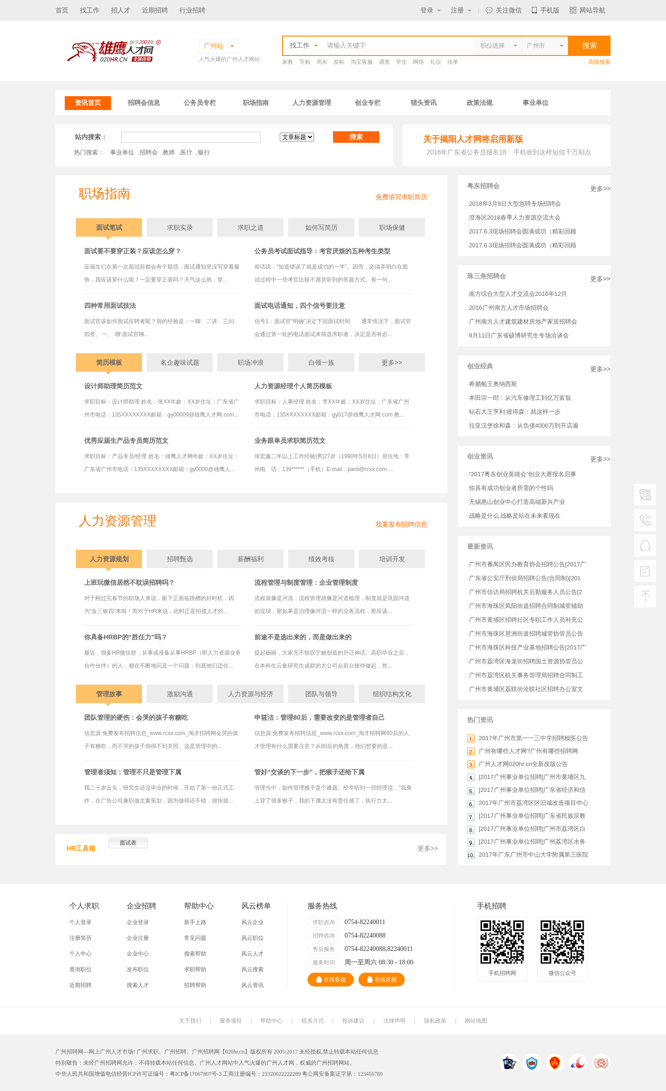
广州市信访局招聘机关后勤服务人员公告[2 (525, 591)
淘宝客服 (362, 62)
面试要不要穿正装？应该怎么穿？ (132, 251)
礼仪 (435, 62)
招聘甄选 (180, 559)
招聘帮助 (195, 985)
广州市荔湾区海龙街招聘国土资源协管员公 (526, 661)
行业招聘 (192, 10)
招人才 (120, 10)
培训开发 (392, 559)
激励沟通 (180, 694)
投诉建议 (353, 1020)
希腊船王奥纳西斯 (493, 383)
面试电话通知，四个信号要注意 (299, 305)
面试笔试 (109, 227)
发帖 (339, 62)
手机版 (546, 10)
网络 (418, 62)
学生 (401, 62)
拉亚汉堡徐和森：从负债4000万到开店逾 (524, 425)
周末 (321, 62)
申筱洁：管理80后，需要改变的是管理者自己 (319, 717)
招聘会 (149, 152)
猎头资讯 (424, 102)
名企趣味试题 (179, 362)
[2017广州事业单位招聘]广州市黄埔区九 (532, 776)
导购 (304, 62)
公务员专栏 (200, 102)
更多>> (392, 362)
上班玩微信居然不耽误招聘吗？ (129, 582)
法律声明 (394, 1020)
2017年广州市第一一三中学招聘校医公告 (533, 738)
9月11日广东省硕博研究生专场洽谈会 (519, 335)
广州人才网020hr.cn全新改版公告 (523, 763)
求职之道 (251, 227)
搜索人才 (138, 985)
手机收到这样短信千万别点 (552, 152)
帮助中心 (271, 1020)
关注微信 (504, 10)
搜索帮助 (195, 953)
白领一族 (321, 362)
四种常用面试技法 (110, 305)
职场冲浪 (251, 362)
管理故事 (109, 694)
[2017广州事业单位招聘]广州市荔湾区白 (532, 828)
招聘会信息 (144, 102)
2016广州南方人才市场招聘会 (509, 307)
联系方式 (313, 1020)
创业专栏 (368, 102)
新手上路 (195, 922)
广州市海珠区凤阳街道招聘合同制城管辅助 (526, 605)
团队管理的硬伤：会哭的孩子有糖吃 (136, 717)
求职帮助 (195, 969)
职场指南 (256, 102)
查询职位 (80, 969)
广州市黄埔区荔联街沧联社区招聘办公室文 (526, 689)
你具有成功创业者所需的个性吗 (511, 487)
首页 (62, 10)
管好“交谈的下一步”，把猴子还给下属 (309, 772)
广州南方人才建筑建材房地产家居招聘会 (523, 321)
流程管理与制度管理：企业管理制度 (306, 582)
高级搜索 (599, 62)
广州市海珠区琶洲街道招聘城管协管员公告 (526, 633)
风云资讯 (252, 985)
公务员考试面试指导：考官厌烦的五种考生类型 (322, 251)
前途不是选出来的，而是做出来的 (303, 637)
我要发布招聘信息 (401, 524)
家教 (287, 62)
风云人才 (252, 953)
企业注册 (138, 938)
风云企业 (252, 922)
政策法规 (480, 102)
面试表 (128, 843)
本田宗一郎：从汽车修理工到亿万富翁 (520, 397)
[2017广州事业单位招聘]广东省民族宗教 (532, 815)
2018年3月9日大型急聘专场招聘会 (515, 203)
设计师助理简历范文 (113, 386)
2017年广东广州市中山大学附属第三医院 (533, 854)
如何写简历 (321, 227)
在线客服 (331, 979)
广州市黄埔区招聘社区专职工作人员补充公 (526, 619)
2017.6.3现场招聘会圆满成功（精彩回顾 (523, 231)
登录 (430, 10)
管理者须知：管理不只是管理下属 (132, 772)
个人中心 (80, 953)
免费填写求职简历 (401, 197)
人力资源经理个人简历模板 (293, 386)
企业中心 (138, 953)
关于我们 (190, 1020)
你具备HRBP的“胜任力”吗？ (125, 637)
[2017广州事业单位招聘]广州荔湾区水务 (532, 841)
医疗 (186, 152)
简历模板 (109, 362)
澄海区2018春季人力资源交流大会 (515, 217)
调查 (384, 62)
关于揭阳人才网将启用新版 (473, 139)
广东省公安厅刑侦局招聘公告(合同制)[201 (525, 578)
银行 (204, 152)
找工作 (89, 10)
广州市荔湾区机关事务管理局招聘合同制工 (526, 675)
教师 (169, 152)
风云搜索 (252, 969)
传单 (452, 62)
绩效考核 (321, 559)
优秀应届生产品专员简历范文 (126, 440)
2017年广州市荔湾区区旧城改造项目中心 (533, 802)
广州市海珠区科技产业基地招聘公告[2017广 (527, 647)
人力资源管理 (311, 102)
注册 (461, 10)
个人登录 (80, 922)
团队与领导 (321, 694)
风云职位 (252, 938)
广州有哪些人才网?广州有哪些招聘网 (528, 751)
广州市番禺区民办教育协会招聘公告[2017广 (527, 564)
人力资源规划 (109, 559)
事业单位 (536, 102)
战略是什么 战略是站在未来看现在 (515, 515)
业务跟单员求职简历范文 (290, 440)
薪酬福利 (251, 559)
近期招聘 (155, 10)
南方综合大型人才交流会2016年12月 (518, 293)
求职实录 (180, 227)
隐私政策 (435, 1020)
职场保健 (392, 227)
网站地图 (476, 1020)
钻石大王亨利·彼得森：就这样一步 (515, 411)
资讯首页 (88, 102)
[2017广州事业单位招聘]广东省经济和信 (532, 789)
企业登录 (138, 922)
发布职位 (138, 969)
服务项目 (231, 1020)
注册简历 (80, 938)
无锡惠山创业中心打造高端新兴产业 (517, 501)
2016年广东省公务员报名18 (466, 152)
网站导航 (587, 10)
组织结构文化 (392, 694)
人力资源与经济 (250, 694)
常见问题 (195, 938)
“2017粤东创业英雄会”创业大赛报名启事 (523, 474)
